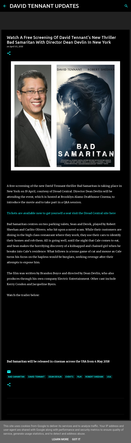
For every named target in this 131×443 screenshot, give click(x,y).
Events (69, 377)
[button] (9, 53)
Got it (76, 439)
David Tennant (36, 377)
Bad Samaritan (16, 377)
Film (79, 377)
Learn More (60, 439)
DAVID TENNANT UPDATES (44, 6)
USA (109, 377)
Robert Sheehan (94, 377)
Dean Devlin (55, 377)
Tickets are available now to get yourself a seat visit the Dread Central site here (61, 213)
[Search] (84, 6)
